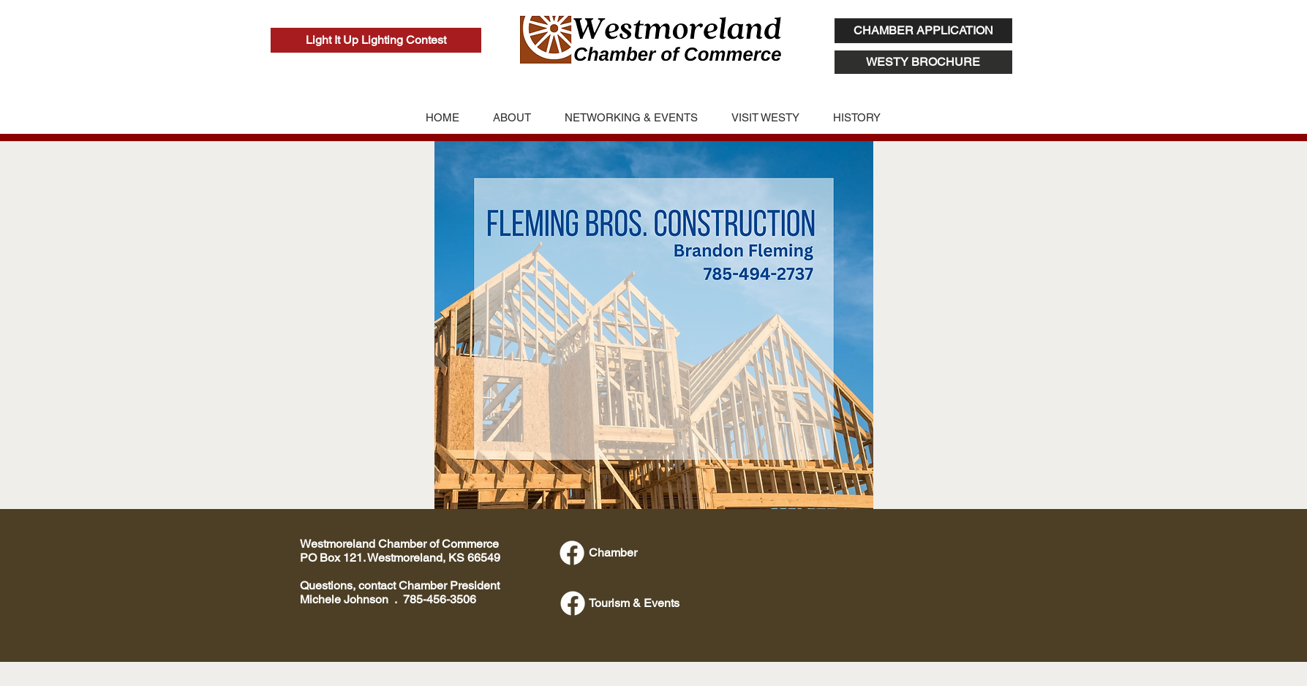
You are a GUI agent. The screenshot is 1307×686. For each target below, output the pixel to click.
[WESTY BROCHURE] (923, 62)
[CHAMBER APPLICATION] (923, 30)
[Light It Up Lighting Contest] (376, 40)
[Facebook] (572, 553)
